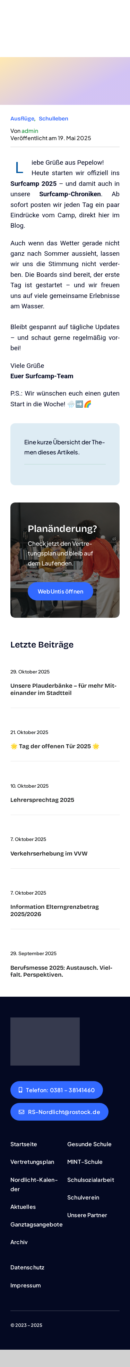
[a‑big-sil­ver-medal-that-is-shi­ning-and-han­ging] (10, 658)
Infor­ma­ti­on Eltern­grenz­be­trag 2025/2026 (54, 910)
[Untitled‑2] (10, 773)
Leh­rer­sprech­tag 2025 (42, 800)
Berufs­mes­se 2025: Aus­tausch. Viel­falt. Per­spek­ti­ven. (61, 971)
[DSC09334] (10, 940)
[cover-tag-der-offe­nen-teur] (10, 719)
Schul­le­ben (53, 118)
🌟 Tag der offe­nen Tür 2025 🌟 (54, 746)
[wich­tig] (10, 880)
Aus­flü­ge (22, 118)
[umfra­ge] (10, 826)
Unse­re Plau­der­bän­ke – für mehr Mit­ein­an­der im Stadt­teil (63, 689)
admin (29, 130)
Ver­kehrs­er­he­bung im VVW (49, 853)
